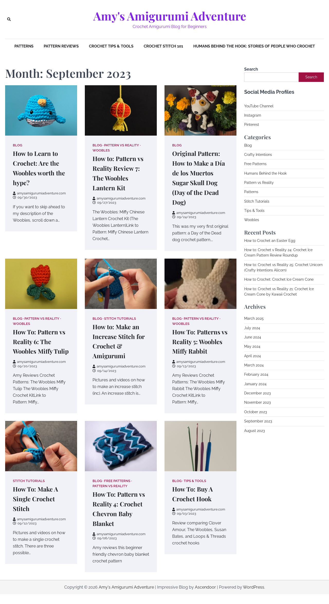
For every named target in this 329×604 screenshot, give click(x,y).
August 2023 (254, 431)
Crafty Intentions (258, 155)
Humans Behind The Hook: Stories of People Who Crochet (254, 46)
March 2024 (254, 365)
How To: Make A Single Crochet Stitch (37, 509)
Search (251, 69)
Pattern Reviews (61, 46)
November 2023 (257, 402)
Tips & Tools (195, 491)
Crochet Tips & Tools (111, 46)
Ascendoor (205, 596)
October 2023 (255, 412)
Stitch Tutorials (120, 318)
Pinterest (251, 124)
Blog (17, 145)
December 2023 (257, 393)
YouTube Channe (258, 106)
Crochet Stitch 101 (163, 46)
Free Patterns (117, 491)
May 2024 (252, 346)
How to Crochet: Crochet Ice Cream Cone (279, 279)
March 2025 (254, 318)
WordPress (253, 596)
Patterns (23, 46)
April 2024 (252, 356)
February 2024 (256, 374)
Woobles (101, 150)
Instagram (252, 115)
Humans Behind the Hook (265, 173)
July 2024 (252, 328)
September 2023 (258, 421)
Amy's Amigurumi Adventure (169, 16)
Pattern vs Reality (121, 145)
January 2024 (255, 384)
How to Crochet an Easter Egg (269, 241)
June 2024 (252, 337)
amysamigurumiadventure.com (39, 193)
